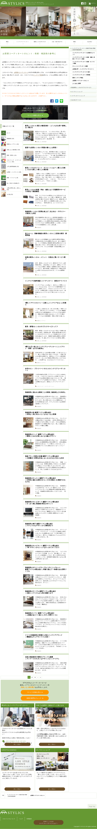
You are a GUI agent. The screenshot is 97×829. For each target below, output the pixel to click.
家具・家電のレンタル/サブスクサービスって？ (41, 326)
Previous (2, 21)
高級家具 (39, 227)
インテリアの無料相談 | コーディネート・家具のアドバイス (46, 281)
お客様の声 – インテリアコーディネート (83, 69)
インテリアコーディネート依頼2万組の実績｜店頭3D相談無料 (83, 49)
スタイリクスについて (9, 819)
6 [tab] (57, 37)
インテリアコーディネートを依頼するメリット (83, 53)
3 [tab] (46, 37)
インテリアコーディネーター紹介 (81, 72)
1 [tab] (39, 37)
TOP (3, 795)
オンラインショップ (76, 91)
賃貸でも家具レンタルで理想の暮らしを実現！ (41, 147)
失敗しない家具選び (42, 141)
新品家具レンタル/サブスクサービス (81, 87)
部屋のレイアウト (41, 320)
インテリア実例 (38, 75)
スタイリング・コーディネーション (45, 386)
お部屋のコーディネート (21, 72)
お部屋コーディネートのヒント (80, 80)
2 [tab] (43, 37)
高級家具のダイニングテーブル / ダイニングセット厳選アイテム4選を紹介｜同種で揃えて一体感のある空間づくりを (45, 569)
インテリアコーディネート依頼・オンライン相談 (83, 62)
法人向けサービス (76, 100)
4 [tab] (50, 37)
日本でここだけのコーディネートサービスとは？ (48, 822)
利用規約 (29, 819)
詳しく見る (17, 744)
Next (95, 21)
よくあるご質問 (76, 83)
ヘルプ (21, 819)
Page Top (92, 806)
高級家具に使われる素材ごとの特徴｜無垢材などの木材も (45, 392)
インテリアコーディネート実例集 (81, 74)
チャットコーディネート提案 (80, 66)
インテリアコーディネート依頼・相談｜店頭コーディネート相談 (83, 58)
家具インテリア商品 (77, 77)
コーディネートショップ (78, 95)
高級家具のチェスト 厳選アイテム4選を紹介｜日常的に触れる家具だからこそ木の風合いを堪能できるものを (45, 479)
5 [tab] (54, 37)
